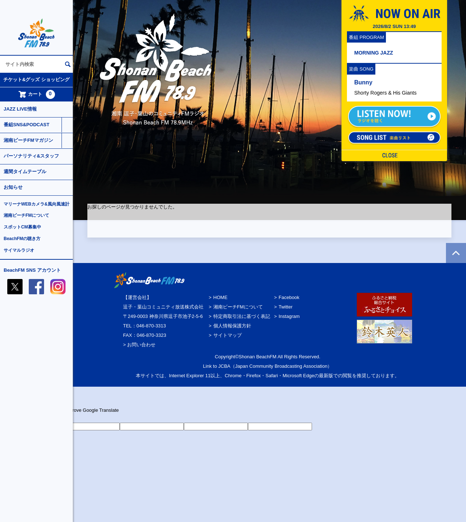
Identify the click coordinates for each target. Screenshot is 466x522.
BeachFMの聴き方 (22, 238)
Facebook (289, 297)
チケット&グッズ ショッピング (36, 79)
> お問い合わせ (139, 344)
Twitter (285, 307)
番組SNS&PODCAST (27, 124)
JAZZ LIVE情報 (20, 109)
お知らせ (13, 187)
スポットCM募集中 (22, 227)
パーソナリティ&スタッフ (31, 156)
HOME (220, 297)
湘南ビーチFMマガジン (28, 140)
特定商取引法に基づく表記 (241, 316)
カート (36, 94)
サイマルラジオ (19, 250)
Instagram (289, 316)
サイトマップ (227, 335)
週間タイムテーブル (25, 171)
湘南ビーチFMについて (26, 215)
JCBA (224, 366)
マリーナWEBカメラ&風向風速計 (37, 204)
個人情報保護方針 (232, 325)
